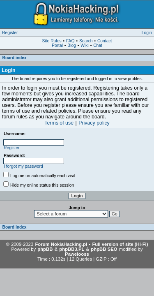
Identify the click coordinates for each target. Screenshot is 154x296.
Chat (97, 45)
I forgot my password (23, 166)
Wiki (84, 45)
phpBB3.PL (71, 249)
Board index (14, 58)
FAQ (70, 41)
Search (86, 41)
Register (10, 32)
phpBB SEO (104, 249)
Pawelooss (77, 254)
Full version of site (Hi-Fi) (120, 244)
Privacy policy (94, 123)
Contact (104, 41)
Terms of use (59, 123)
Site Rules (52, 41)
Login (147, 32)
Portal (57, 45)
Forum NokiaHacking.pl (61, 244)
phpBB (45, 249)
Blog (71, 45)
